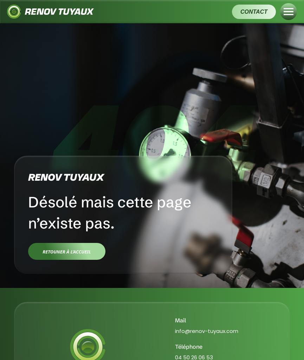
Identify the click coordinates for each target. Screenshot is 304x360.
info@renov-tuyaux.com (206, 331)
